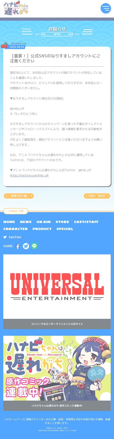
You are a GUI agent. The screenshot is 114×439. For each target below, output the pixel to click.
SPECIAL (64, 228)
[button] (106, 8)
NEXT (101, 196)
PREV (92, 196)
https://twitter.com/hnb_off (29, 175)
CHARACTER (15, 228)
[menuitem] (9, 221)
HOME (9, 221)
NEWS (26, 221)
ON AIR (43, 221)
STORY (62, 221)
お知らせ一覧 (19, 196)
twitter (12, 237)
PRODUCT (42, 228)
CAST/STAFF (86, 221)
